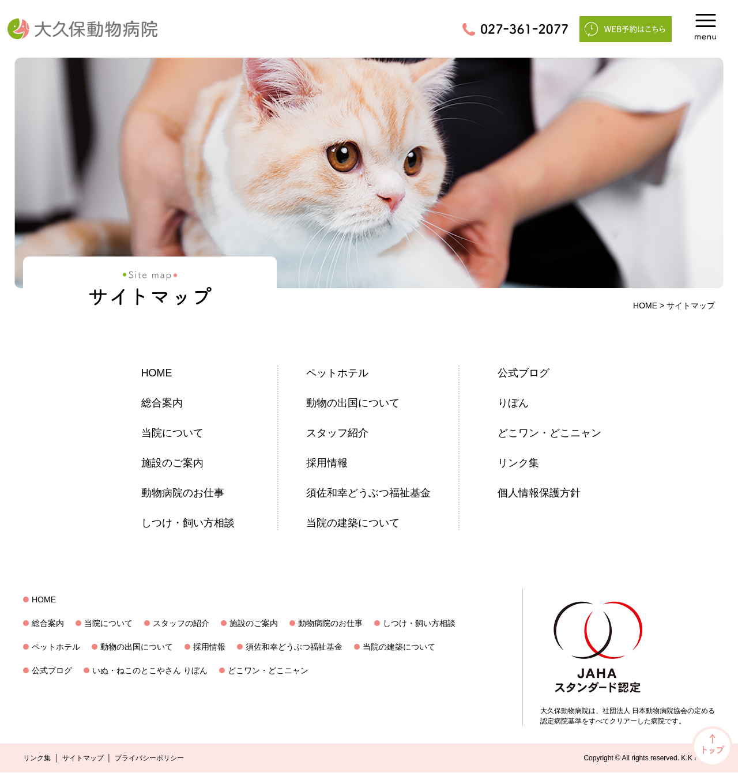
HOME (645, 305)
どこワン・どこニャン (549, 433)
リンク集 (518, 463)
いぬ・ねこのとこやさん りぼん (150, 671)
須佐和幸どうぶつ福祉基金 (368, 493)
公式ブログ (523, 373)
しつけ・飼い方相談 (188, 523)
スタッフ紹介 (337, 433)
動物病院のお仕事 (182, 493)
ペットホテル (337, 373)
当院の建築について (353, 523)
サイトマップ (83, 759)
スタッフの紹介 (181, 623)
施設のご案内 (172, 463)
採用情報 (327, 463)
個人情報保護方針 (539, 493)
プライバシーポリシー (149, 759)
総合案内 (162, 403)
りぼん (513, 403)
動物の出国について (353, 403)
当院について (172, 433)
